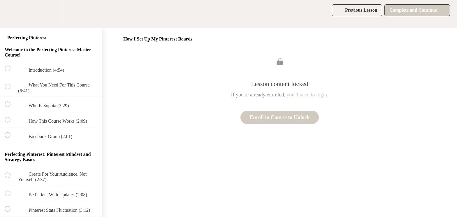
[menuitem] (51, 14)
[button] (11, 14)
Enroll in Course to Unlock (279, 117)
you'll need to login (306, 95)
